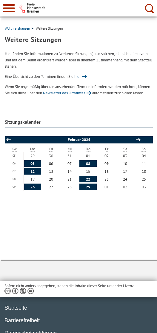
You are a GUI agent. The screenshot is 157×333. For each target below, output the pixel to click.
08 (88, 163)
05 (32, 163)
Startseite (15, 308)
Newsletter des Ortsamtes (64, 93)
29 (88, 187)
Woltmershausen (19, 28)
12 (32, 171)
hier (77, 76)
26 (32, 187)
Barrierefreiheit (22, 320)
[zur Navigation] (9, 8)
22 (88, 179)
